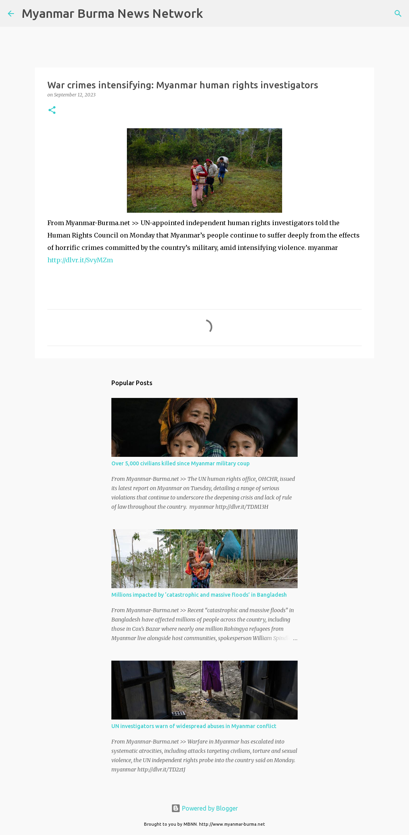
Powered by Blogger (204, 808)
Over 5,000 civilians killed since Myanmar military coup (180, 463)
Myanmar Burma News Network (112, 13)
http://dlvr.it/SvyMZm (80, 260)
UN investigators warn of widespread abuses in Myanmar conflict (193, 726)
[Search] (213, 13)
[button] (52, 110)
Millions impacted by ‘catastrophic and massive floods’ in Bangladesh (199, 595)
